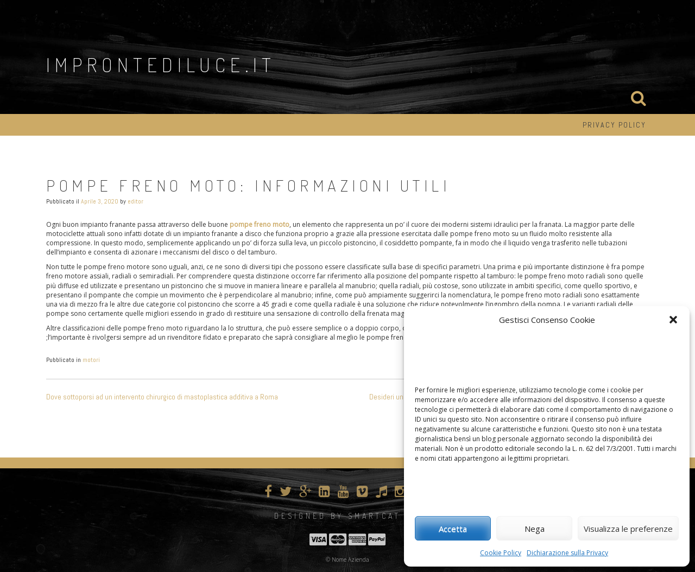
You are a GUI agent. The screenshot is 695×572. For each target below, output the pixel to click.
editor (135, 201)
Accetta (453, 528)
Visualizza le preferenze (628, 528)
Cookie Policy (500, 552)
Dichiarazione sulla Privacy (567, 552)
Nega (535, 528)
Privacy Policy (614, 125)
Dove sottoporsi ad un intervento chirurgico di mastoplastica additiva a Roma (162, 397)
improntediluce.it (161, 64)
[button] (673, 319)
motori (91, 359)
